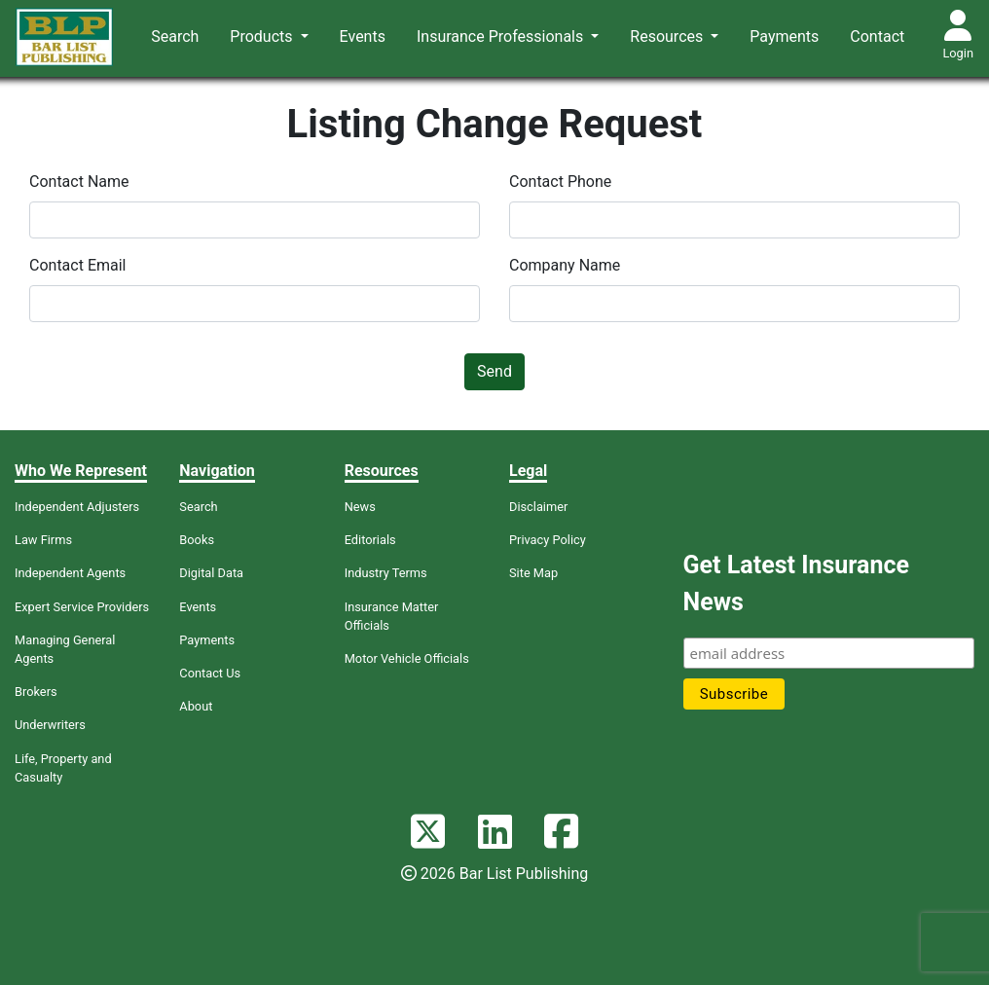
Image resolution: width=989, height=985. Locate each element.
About (195, 706)
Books (196, 539)
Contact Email (78, 265)
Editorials (370, 539)
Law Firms (43, 539)
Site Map (533, 572)
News (360, 506)
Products (263, 36)
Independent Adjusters (77, 506)
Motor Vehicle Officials (407, 658)
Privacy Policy (547, 539)
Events (362, 36)
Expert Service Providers (82, 607)
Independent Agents (70, 572)
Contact (877, 36)
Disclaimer (538, 506)
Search (175, 36)
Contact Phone (560, 181)
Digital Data (211, 572)
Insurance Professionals (502, 36)
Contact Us (209, 673)
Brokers (36, 691)
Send (494, 371)
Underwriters (50, 724)
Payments (784, 36)
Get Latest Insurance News (796, 583)
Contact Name (79, 181)
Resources (668, 36)
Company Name (564, 265)
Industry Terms (386, 572)
